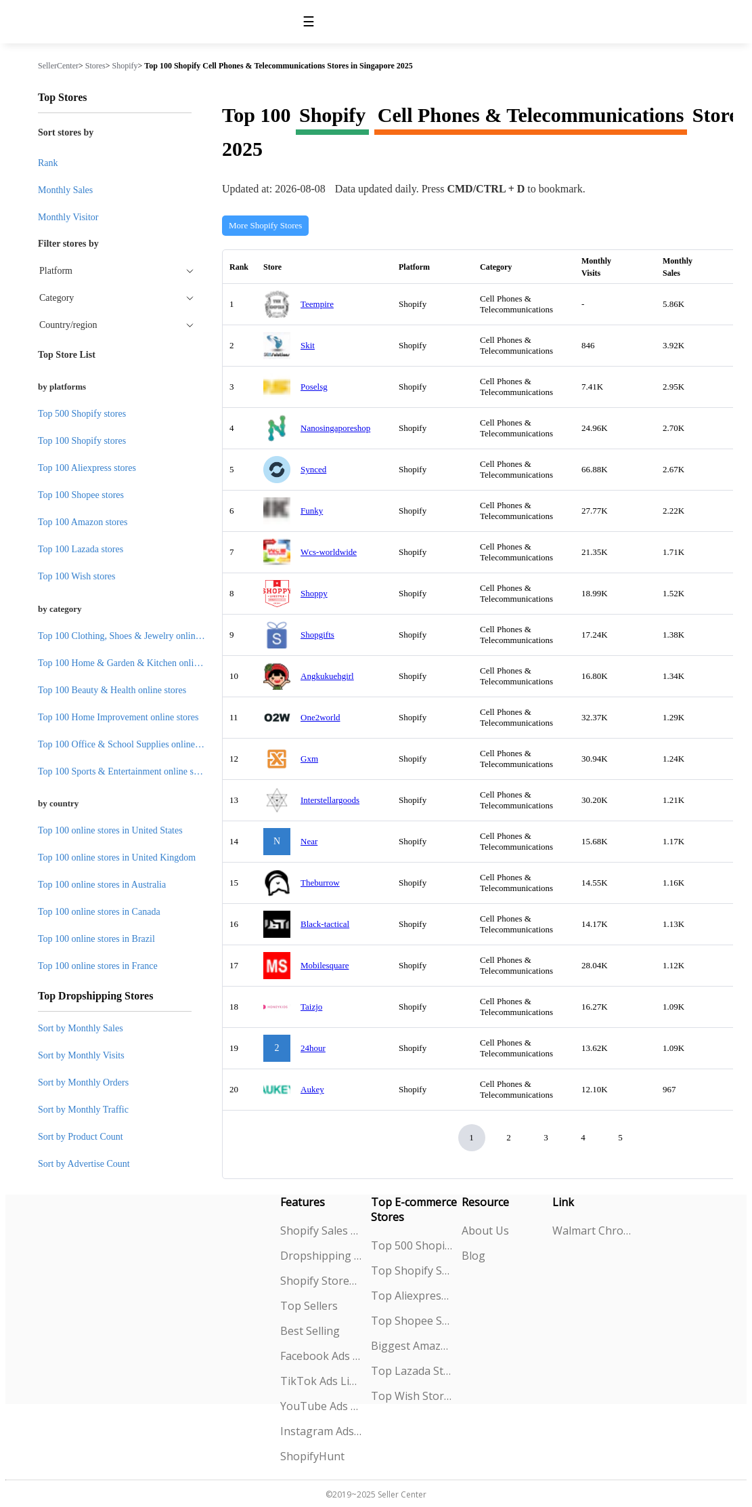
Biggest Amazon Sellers (412, 1345)
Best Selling (310, 1330)
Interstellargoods (330, 800)
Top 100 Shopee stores (81, 495)
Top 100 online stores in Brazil (96, 939)
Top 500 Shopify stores (82, 414)
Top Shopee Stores (412, 1320)
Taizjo (311, 1007)
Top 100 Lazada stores (80, 549)
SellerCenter (58, 65)
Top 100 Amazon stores (82, 522)
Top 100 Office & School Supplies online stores (128, 744)
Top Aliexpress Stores (412, 1295)
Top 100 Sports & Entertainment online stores (125, 771)
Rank (48, 163)
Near (309, 841)
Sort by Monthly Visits (81, 1055)
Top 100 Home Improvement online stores (118, 717)
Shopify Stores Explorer (321, 1280)
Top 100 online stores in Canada (99, 912)
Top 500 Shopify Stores (412, 1245)
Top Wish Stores (412, 1395)
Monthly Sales (65, 190)
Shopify (125, 65)
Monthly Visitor (68, 217)
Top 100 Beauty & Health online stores (112, 690)
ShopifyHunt (312, 1456)
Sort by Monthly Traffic (83, 1110)
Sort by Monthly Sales (80, 1028)
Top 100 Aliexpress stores (87, 468)
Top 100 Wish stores (76, 576)
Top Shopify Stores (412, 1270)
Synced (313, 469)
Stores (95, 65)
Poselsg (314, 386)
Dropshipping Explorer (321, 1255)
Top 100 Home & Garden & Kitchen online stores (132, 663)
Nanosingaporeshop (335, 428)
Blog (473, 1255)
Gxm (309, 759)
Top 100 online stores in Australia (102, 885)
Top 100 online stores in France (98, 966)
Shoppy (314, 593)
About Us (485, 1230)
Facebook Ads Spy (321, 1355)
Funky (312, 510)
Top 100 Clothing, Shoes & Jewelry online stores (131, 636)
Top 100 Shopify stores (82, 441)
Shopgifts (317, 634)
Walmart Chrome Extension (593, 1230)
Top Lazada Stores (412, 1370)
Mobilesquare (325, 965)
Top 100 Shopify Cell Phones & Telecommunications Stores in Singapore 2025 (278, 65)
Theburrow (320, 883)
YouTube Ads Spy (321, 1406)
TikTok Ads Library (321, 1381)
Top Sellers (309, 1305)
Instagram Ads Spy (321, 1431)
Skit (308, 345)
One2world (320, 717)
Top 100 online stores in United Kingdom (117, 857)
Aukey (312, 1089)
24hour (313, 1048)
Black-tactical (325, 924)
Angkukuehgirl (327, 676)
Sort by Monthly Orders (83, 1082)
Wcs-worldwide (329, 552)
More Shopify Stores (265, 225)
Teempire (317, 304)
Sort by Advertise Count (84, 1164)
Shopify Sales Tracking (321, 1230)
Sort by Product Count (80, 1137)
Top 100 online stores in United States (110, 830)
